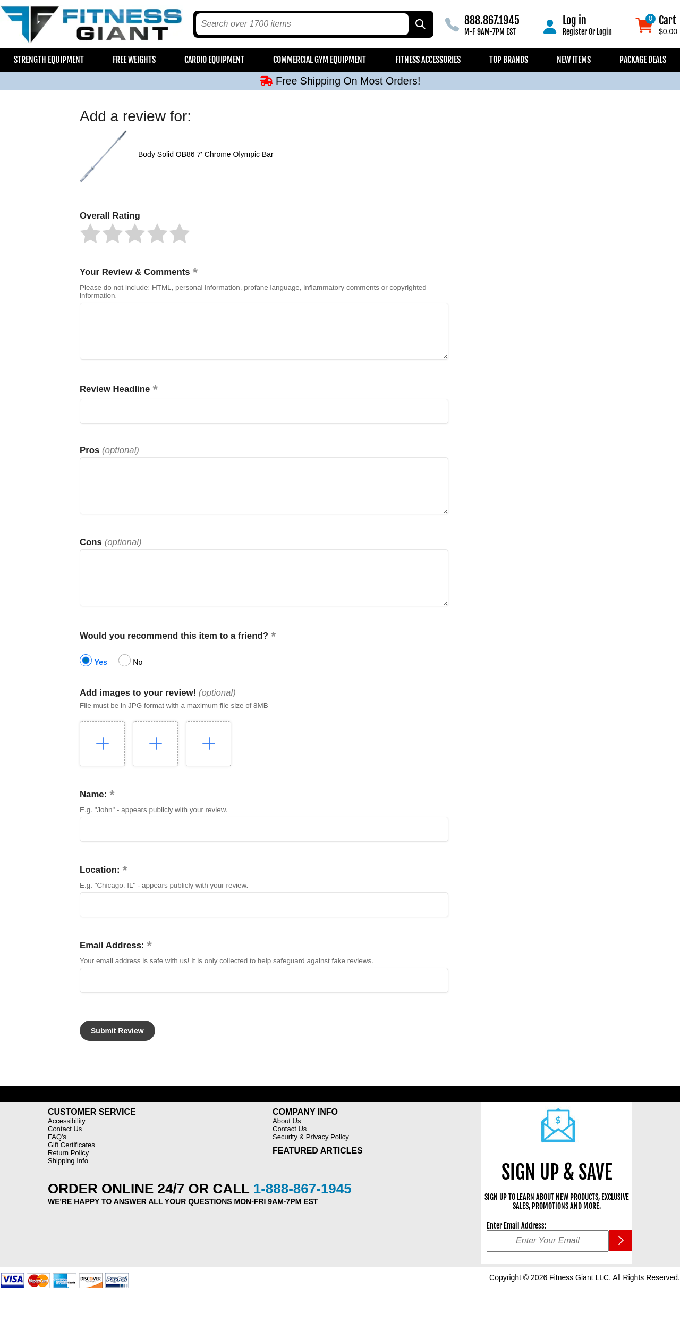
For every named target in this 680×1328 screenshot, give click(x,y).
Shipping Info (68, 1185)
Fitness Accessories (428, 59)
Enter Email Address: (516, 1249)
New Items (574, 59)
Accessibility (67, 1145)
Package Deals (642, 59)
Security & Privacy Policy (311, 1161)
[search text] (302, 24)
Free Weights (134, 59)
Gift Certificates (71, 1169)
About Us (287, 1145)
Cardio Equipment (214, 59)
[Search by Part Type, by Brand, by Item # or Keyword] (420, 24)
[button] (90, 233)
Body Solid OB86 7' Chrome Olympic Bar (206, 154)
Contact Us (65, 1153)
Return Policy (68, 1177)
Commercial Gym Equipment (319, 59)
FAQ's (57, 1161)
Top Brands (508, 59)
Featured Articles (318, 1174)
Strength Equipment (49, 59)
